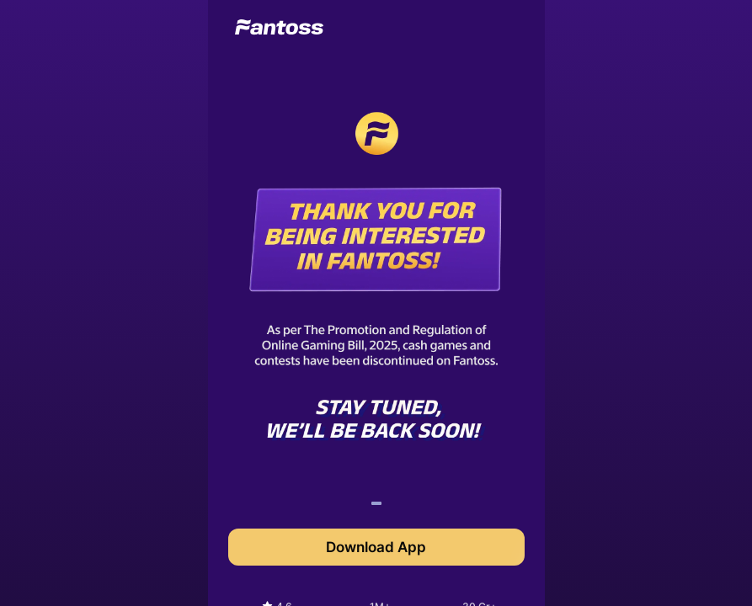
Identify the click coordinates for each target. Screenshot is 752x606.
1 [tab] (375, 506)
